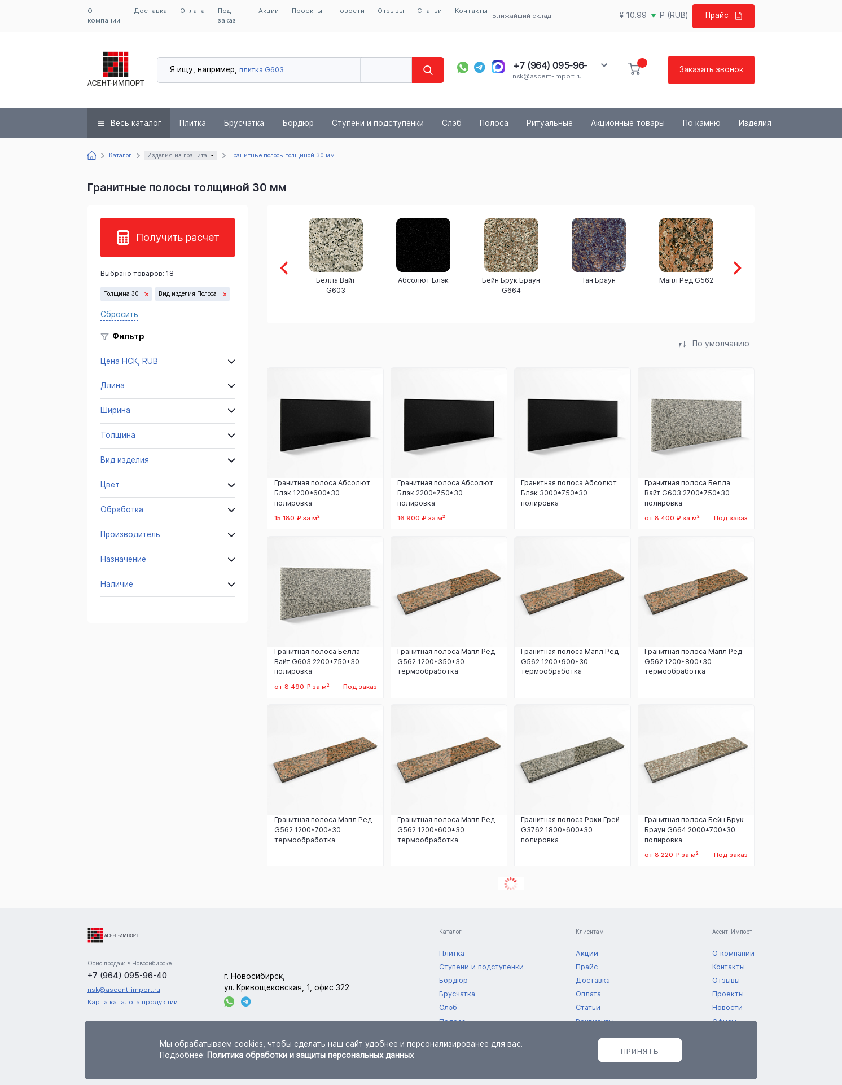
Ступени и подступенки (378, 123)
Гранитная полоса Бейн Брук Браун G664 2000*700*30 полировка (694, 829)
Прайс (723, 15)
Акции (268, 11)
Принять (640, 1051)
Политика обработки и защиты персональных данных (310, 1055)
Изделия (755, 123)
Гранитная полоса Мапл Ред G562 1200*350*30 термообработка (446, 661)
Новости (350, 11)
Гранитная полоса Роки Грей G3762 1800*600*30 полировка (570, 829)
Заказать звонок (711, 69)
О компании (103, 15)
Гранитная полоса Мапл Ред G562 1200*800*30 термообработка (693, 661)
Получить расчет (178, 237)
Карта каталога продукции (132, 1002)
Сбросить (119, 314)
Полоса (494, 123)
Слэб (452, 123)
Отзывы (391, 11)
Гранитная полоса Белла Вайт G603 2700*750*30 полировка (687, 492)
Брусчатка (244, 123)
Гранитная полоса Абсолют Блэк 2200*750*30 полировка (445, 492)
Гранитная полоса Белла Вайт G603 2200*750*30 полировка (317, 661)
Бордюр (298, 123)
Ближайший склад (521, 16)
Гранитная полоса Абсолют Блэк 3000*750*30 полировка (569, 492)
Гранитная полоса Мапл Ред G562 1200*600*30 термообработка (446, 829)
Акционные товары (628, 123)
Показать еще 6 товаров (511, 883)
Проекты (307, 11)
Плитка (192, 123)
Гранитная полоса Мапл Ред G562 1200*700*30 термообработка (323, 829)
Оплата (192, 11)
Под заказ (227, 15)
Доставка (150, 11)
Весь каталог (136, 123)
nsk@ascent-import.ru (547, 76)
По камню (702, 123)
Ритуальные (550, 123)
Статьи (429, 11)
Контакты (471, 11)
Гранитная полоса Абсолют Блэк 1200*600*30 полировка (322, 492)
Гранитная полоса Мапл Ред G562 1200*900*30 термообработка (570, 661)
